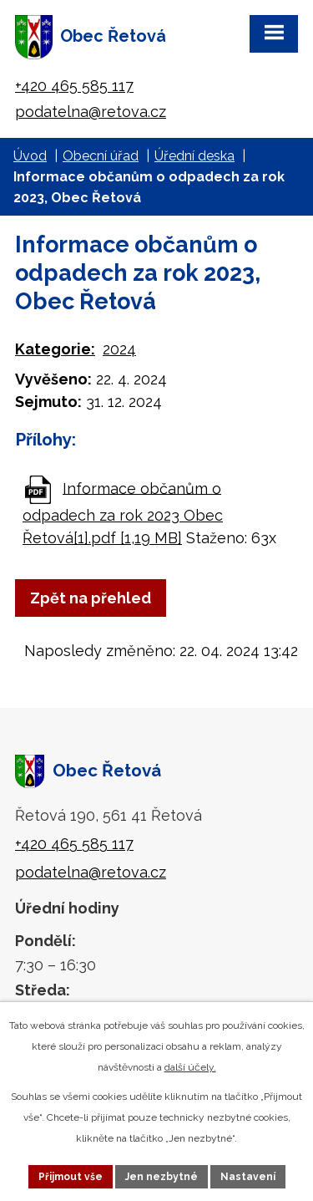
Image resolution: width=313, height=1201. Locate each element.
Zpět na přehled (90, 598)
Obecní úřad (101, 156)
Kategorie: (55, 349)
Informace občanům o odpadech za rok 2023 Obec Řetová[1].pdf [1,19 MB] (123, 512)
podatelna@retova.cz (90, 111)
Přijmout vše (70, 1177)
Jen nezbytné (161, 1177)
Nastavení (247, 1177)
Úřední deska (194, 156)
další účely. (190, 1067)
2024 (119, 349)
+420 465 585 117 (74, 85)
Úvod (30, 156)
